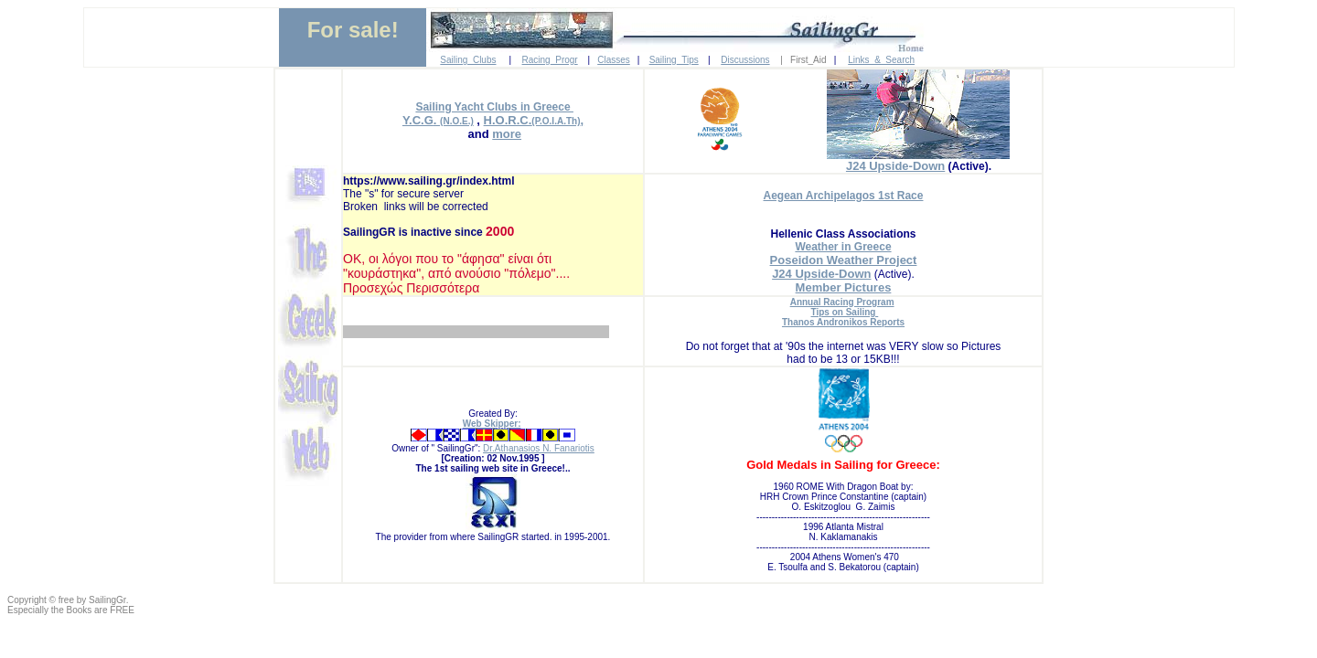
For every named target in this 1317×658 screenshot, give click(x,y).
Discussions (745, 60)
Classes (613, 60)
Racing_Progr (550, 60)
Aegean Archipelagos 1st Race (844, 195)
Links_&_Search (881, 60)
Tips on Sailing (845, 312)
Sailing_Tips (674, 60)
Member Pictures (844, 287)
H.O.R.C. (508, 120)
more (506, 134)
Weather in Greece (843, 246)
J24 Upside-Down (895, 166)
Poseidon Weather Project (843, 260)
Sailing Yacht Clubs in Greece (494, 107)
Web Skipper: (492, 424)
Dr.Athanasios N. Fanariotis (538, 448)
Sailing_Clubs (468, 60)
